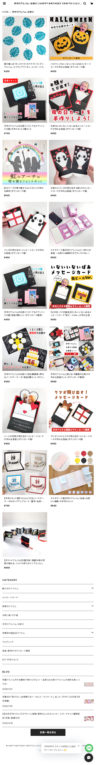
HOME (5, 12)
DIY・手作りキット (10, 659)
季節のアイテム (9, 606)
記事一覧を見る (48, 732)
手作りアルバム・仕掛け (13, 624)
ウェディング (8, 642)
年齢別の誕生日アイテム (13, 633)
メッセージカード (10, 597)
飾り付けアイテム (10, 588)
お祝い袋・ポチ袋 (10, 615)
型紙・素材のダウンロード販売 (16, 650)
